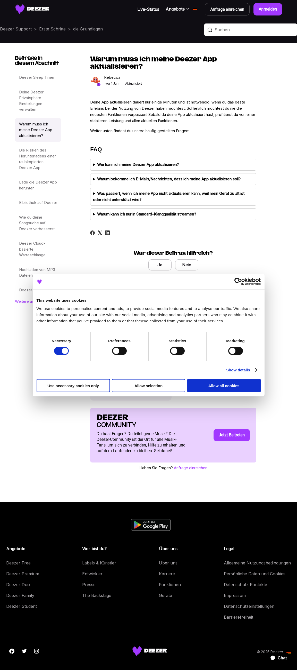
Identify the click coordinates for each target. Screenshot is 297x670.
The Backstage (96, 595)
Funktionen (170, 584)
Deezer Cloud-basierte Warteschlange (32, 249)
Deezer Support (16, 28)
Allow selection (148, 385)
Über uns (168, 562)
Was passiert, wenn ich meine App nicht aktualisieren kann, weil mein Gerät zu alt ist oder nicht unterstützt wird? (168, 196)
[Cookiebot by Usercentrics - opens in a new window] (238, 281)
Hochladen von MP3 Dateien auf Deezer (37, 272)
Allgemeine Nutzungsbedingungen (257, 562)
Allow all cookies (224, 385)
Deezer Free (18, 562)
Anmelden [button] (268, 9)
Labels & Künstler (99, 562)
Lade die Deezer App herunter (38, 185)
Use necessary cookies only (73, 385)
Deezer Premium (22, 573)
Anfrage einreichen (190, 467)
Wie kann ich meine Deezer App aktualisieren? (138, 164)
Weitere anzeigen (30, 301)
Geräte (165, 595)
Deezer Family (20, 595)
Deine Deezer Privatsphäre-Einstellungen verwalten (31, 101)
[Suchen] (250, 29)
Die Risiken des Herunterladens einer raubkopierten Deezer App (37, 159)
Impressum (235, 595)
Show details (238, 370)
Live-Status (148, 9)
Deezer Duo (18, 584)
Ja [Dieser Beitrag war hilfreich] (159, 264)
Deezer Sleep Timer (37, 77)
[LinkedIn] (107, 232)
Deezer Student (21, 606)
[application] (276, 658)
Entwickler (92, 573)
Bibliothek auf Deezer (38, 202)
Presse (89, 584)
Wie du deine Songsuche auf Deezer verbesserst (37, 223)
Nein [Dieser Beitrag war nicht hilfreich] (186, 264)
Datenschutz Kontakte (245, 584)
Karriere (167, 573)
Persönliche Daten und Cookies (254, 573)
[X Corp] (100, 232)
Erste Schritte (52, 28)
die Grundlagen (88, 28)
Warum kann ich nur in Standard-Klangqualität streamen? (146, 214)
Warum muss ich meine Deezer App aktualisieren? (35, 130)
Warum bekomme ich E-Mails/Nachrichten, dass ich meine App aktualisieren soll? (169, 179)
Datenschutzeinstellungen (249, 606)
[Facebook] (92, 232)
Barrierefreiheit (238, 617)
